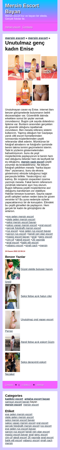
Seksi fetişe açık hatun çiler (28, 296)
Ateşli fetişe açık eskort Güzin (29, 342)
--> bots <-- (26, 385)
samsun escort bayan (17, 401)
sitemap (40, 385)
